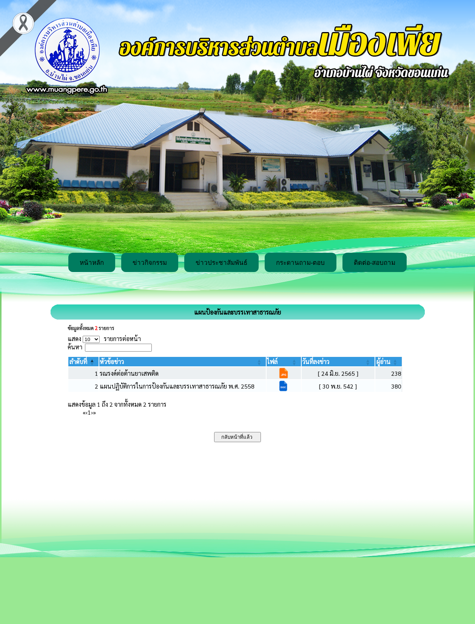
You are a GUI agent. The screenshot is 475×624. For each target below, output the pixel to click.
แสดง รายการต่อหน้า (104, 339)
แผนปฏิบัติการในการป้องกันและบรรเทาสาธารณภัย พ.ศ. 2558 (177, 386)
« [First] (84, 412)
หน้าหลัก (92, 262)
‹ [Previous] (87, 412)
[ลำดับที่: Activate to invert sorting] (83, 361)
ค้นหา (75, 347)
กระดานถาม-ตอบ (300, 262)
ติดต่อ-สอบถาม (375, 262)
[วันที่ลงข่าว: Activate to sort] (338, 361)
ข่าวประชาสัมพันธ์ (221, 262)
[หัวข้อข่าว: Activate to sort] (182, 361)
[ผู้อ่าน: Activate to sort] (388, 361)
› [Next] (92, 412)
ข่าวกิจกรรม (150, 262)
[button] (78, 362)
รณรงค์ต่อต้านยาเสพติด (129, 373)
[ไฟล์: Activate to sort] (284, 361)
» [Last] (94, 412)
